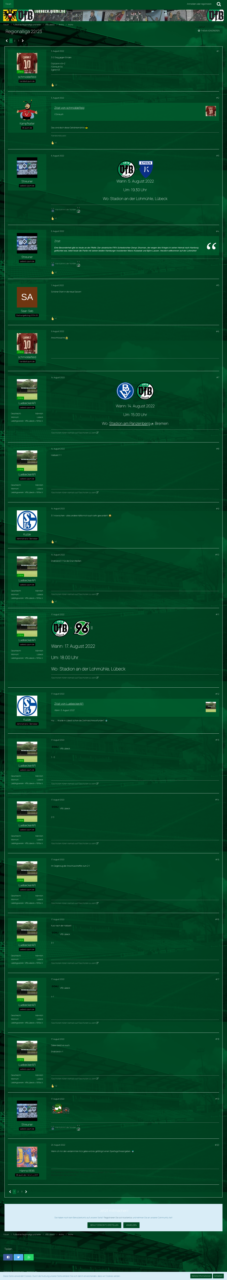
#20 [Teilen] (217, 1144)
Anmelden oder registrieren (199, 3)
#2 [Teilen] (217, 97)
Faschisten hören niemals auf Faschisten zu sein (73, 432)
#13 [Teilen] (217, 739)
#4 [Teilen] (217, 231)
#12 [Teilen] (217, 693)
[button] (8, 1257)
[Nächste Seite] (23, 40)
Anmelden (131, 1225)
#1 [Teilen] (217, 51)
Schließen (218, 1276)
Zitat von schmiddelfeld (69, 108)
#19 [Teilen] (217, 1098)
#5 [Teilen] (217, 285)
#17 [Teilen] (217, 979)
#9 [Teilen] (217, 508)
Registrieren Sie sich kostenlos (118, 1217)
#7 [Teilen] (217, 377)
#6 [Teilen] (217, 331)
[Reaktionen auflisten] (54, 85)
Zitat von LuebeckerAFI (68, 704)
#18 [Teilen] (217, 1039)
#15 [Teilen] (217, 859)
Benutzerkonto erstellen (104, 1225)
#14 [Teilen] (217, 799)
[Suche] (219, 4)
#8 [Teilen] (217, 448)
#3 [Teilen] (217, 155)
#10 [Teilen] (217, 554)
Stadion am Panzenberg (129, 423)
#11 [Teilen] (217, 614)
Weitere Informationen (201, 1276)
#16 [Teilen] (217, 919)
